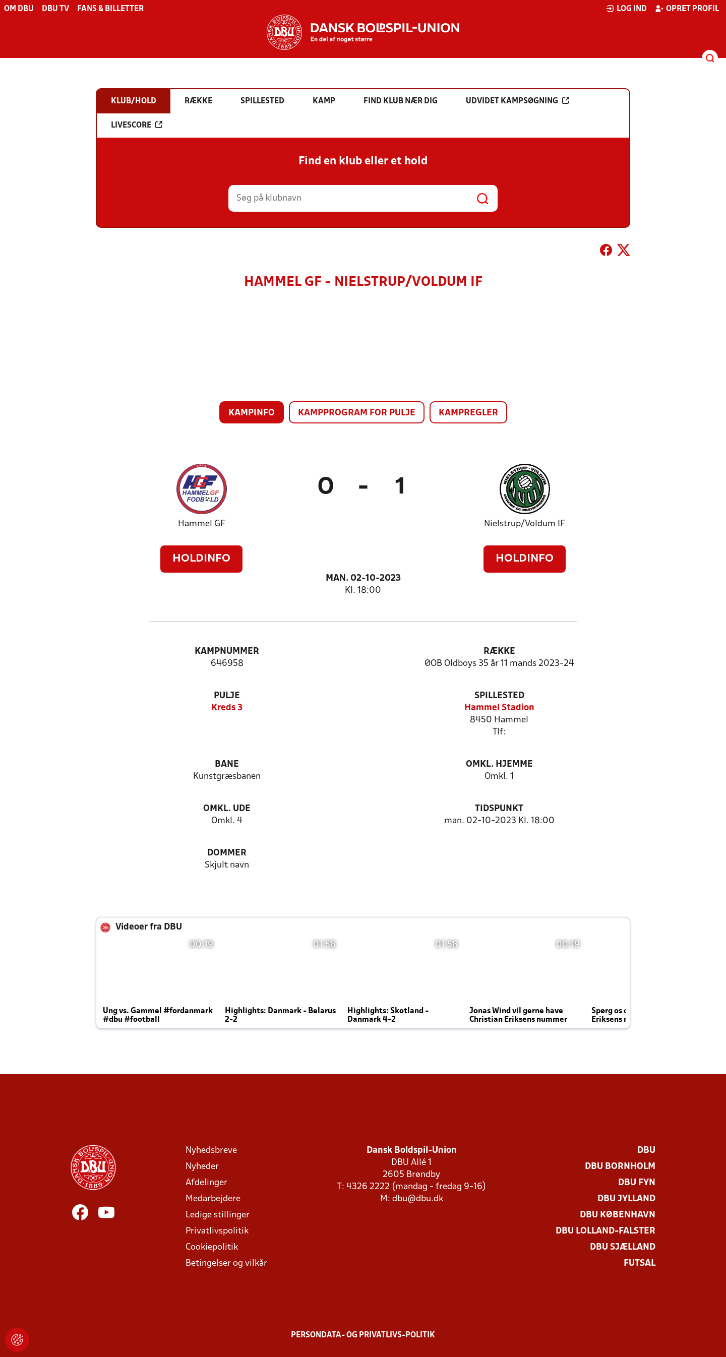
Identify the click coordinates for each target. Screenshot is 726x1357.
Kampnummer (227, 651)
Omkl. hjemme (499, 764)
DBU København (617, 1215)
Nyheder (202, 1166)
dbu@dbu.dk (417, 1199)
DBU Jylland (626, 1199)
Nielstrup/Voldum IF (524, 524)
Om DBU (19, 9)
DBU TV (55, 9)
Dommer (227, 853)
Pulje (227, 696)
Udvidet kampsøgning (517, 101)
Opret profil (687, 8)
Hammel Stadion (499, 708)
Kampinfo (251, 413)
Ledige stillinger (218, 1215)
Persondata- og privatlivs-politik (363, 1335)
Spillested (499, 696)
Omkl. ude (227, 809)
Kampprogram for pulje (356, 413)
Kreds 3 (227, 708)
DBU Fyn (636, 1183)
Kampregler (468, 413)
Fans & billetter (110, 9)
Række (499, 651)
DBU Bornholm (620, 1166)
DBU (646, 1150)
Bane (227, 764)
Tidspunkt (499, 809)
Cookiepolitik (212, 1247)
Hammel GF (201, 524)
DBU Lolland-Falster (605, 1231)
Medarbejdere (213, 1199)
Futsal (639, 1263)
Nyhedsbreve (211, 1150)
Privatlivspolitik (217, 1231)
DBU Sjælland (622, 1247)
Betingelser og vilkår (226, 1263)
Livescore (136, 125)
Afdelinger (206, 1183)
